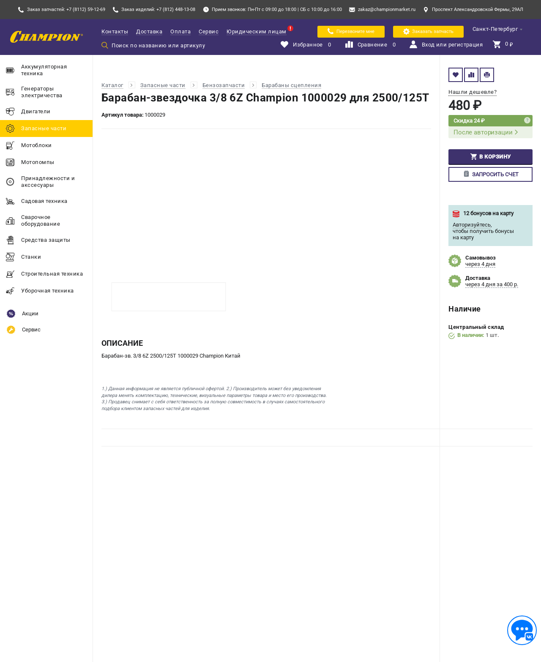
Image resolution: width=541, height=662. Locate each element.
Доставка (149, 31)
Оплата (180, 31)
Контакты (114, 31)
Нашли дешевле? (472, 92)
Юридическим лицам (257, 31)
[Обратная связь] (522, 630)
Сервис (209, 31)
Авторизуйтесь (472, 225)
